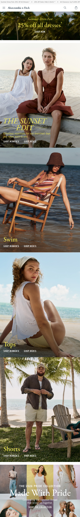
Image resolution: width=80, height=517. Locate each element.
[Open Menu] (3, 7)
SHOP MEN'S (30, 141)
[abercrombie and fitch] (19, 8)
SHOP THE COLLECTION (40, 507)
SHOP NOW (40, 32)
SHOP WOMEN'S (11, 141)
